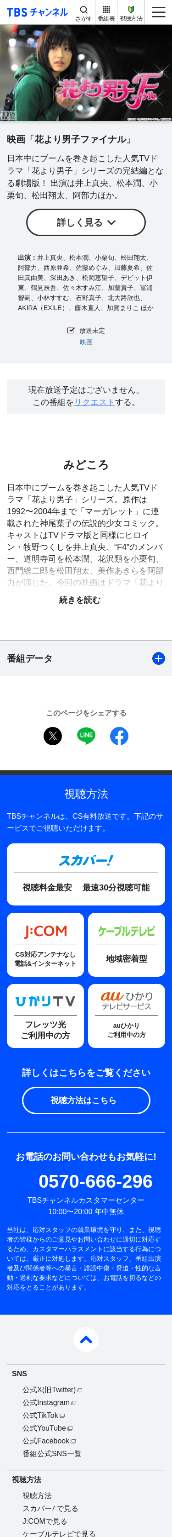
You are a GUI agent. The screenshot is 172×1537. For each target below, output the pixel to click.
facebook (119, 736)
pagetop (86, 1339)
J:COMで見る (44, 1521)
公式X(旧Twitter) (49, 1390)
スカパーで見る (50, 1508)
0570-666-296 (96, 1181)
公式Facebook (45, 1441)
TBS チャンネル (36, 12)
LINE (86, 736)
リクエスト (94, 402)
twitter (53, 736)
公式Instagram (46, 1402)
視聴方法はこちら (83, 1100)
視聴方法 (131, 18)
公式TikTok (40, 1415)
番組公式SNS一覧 (52, 1454)
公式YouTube (44, 1428)
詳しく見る (80, 222)
